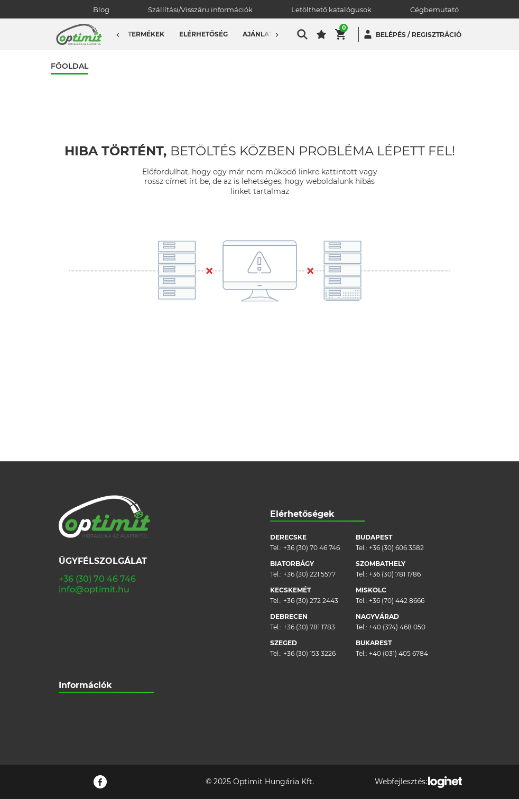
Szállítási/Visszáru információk (200, 9)
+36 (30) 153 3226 (309, 535)
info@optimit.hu (94, 471)
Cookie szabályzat (87, 638)
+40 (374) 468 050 (397, 509)
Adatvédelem (80, 653)
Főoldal (69, 66)
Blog (101, 9)
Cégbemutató (434, 9)
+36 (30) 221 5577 (309, 456)
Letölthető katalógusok (331, 9)
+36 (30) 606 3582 (396, 429)
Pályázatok (76, 669)
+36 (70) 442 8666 (396, 482)
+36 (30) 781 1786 (395, 456)
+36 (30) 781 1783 (309, 509)
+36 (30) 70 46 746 (97, 461)
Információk (85, 567)
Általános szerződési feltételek (106, 622)
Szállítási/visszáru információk (106, 606)
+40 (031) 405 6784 (398, 535)
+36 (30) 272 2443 (310, 482)
